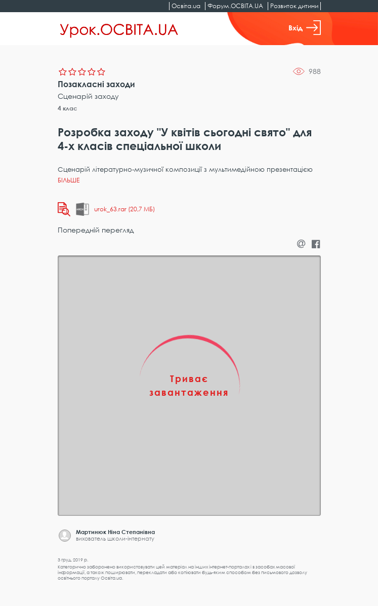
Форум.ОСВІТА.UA (235, 6)
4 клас (67, 108)
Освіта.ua (186, 6)
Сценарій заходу (88, 96)
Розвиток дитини (294, 6)
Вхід (304, 27)
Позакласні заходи (96, 84)
